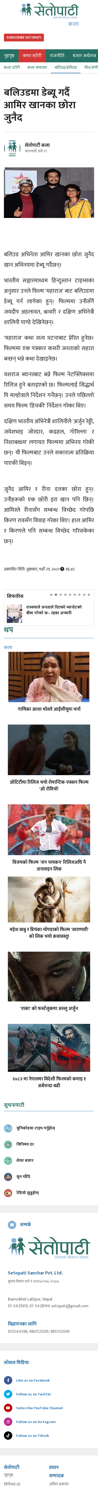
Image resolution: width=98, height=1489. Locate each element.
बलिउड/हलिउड (66, 67)
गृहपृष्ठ (8, 1475)
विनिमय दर (12, 1484)
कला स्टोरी (12, 67)
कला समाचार (37, 67)
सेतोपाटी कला (37, 145)
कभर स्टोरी (32, 56)
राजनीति (57, 56)
